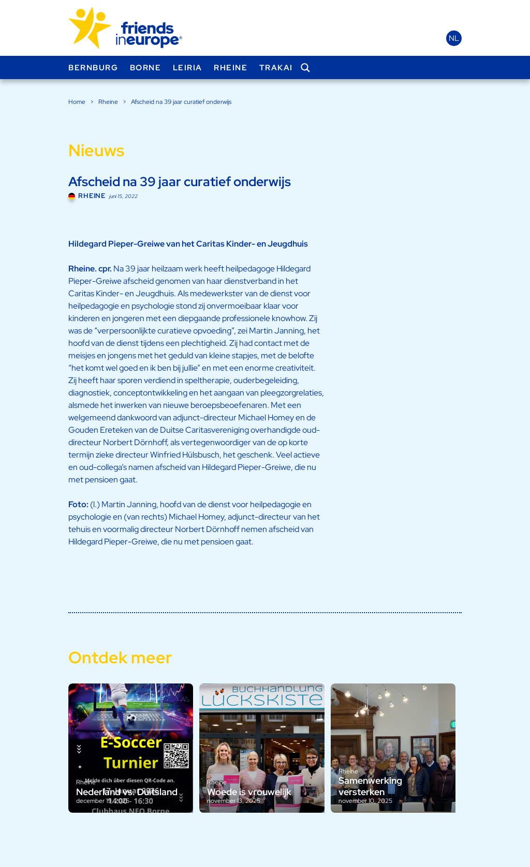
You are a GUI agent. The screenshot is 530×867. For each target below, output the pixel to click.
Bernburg (93, 68)
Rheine (230, 68)
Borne (145, 68)
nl (454, 38)
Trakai (276, 68)
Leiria (187, 68)
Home (76, 102)
